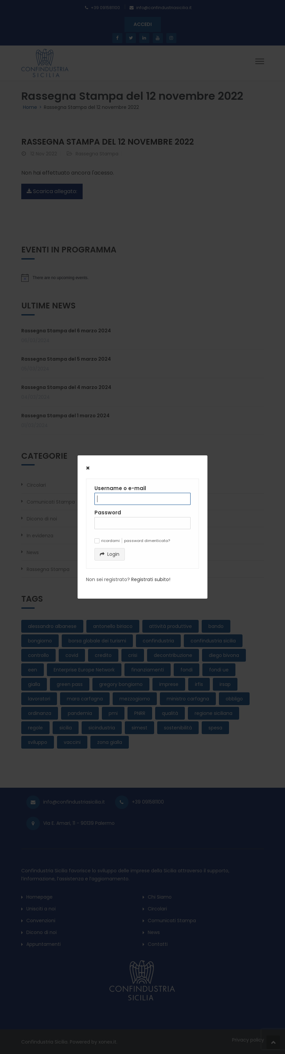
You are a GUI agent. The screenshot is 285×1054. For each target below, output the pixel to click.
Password (107, 512)
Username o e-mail (120, 488)
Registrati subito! (150, 579)
